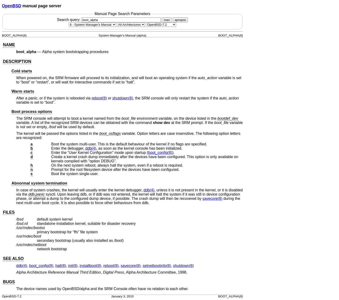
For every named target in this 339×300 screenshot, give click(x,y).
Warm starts (23, 91)
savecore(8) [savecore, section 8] (212, 199)
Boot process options (32, 111)
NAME (9, 44)
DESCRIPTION (17, 61)
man (167, 20)
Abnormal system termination (39, 183)
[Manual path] (161, 24)
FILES (9, 212)
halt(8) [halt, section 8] (60, 266)
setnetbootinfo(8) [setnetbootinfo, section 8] (157, 266)
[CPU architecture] (131, 24)
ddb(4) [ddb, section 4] (90, 148)
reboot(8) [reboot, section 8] (99, 98)
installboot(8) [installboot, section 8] (90, 266)
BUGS (9, 281)
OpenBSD (11, 6)
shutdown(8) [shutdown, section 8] (122, 98)
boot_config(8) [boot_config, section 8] (160, 153)
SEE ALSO (13, 258)
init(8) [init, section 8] (72, 266)
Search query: (109, 20)
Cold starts (22, 71)
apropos (180, 20)
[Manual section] (92, 24)
